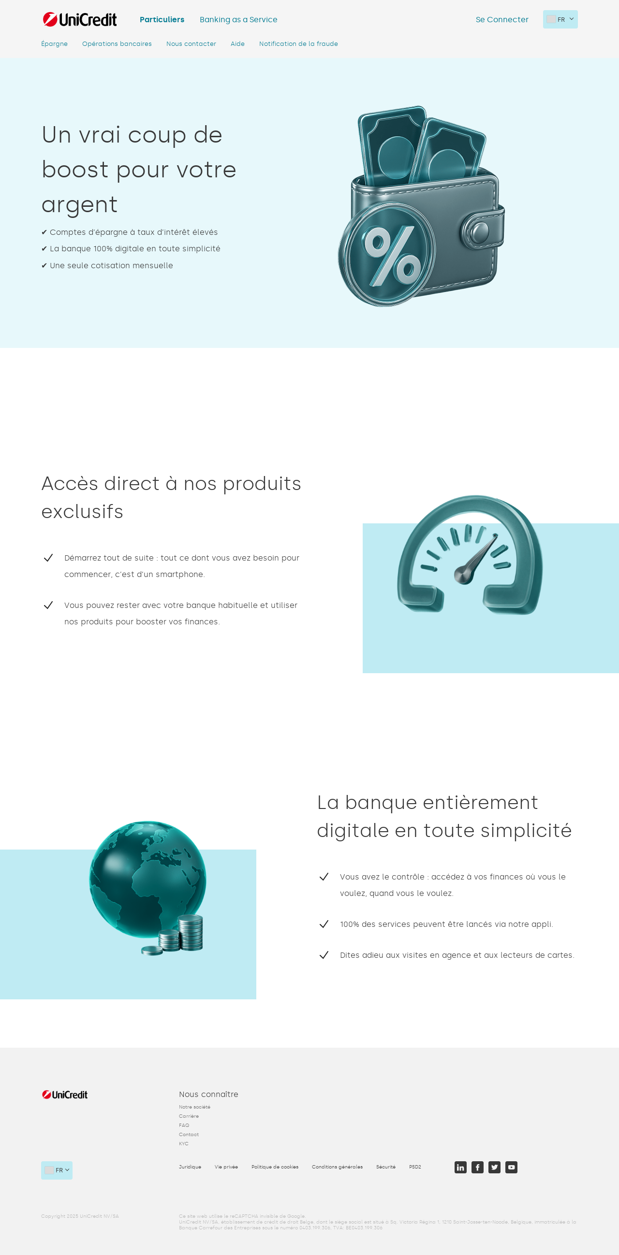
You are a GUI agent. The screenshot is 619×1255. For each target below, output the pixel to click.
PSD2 (415, 1167)
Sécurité (386, 1167)
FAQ (184, 1125)
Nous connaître (208, 1094)
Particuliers (162, 19)
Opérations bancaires (117, 43)
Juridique (190, 1167)
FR (556, 19)
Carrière (189, 1116)
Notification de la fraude (298, 43)
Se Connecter (502, 19)
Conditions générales (337, 1167)
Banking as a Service (239, 19)
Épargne (54, 43)
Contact (189, 1135)
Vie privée (226, 1167)
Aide (238, 43)
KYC (184, 1144)
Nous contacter (191, 43)
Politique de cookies (274, 1167)
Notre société (194, 1107)
